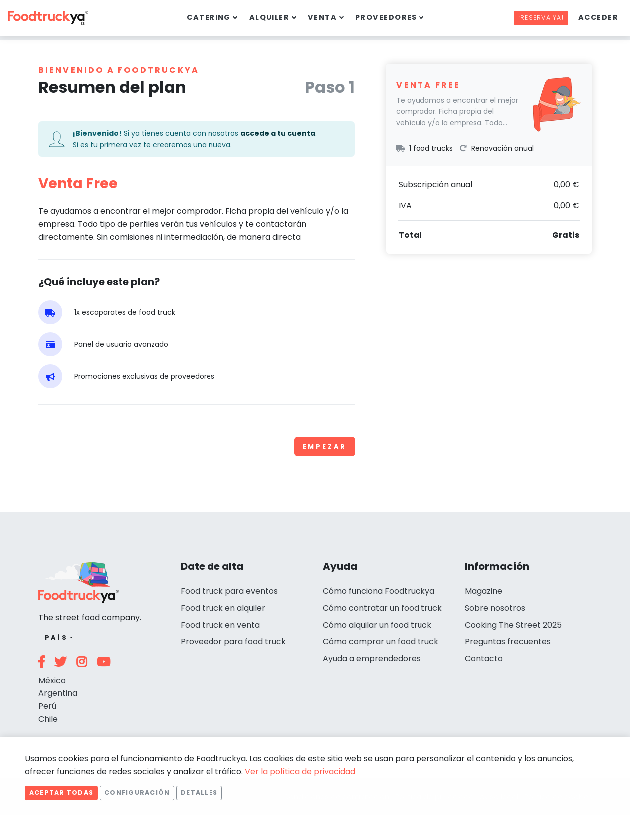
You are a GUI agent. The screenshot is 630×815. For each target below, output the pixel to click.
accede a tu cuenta (277, 133)
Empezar (325, 446)
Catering (209, 17)
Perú (47, 706)
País (56, 637)
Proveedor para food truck (233, 641)
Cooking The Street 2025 (513, 625)
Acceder (598, 17)
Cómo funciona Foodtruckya (378, 591)
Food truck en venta (220, 625)
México (52, 680)
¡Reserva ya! (541, 17)
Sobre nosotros (495, 608)
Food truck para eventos (229, 591)
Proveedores (386, 17)
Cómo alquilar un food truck (377, 625)
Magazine (483, 591)
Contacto (484, 658)
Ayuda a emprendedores (371, 658)
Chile (48, 719)
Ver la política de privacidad (300, 771)
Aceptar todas (61, 792)
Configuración (137, 792)
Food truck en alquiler (223, 608)
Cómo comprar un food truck (380, 641)
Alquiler (269, 17)
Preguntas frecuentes (508, 641)
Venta (322, 17)
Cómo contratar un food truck (382, 608)
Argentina (57, 693)
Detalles (199, 792)
